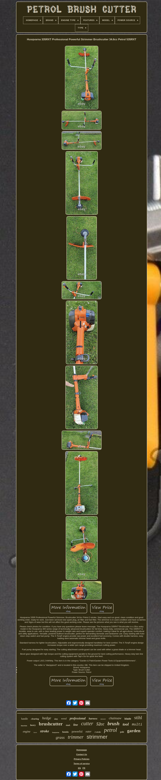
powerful (77, 731)
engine (26, 731)
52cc (100, 724)
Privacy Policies (81, 759)
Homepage (81, 750)
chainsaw (115, 718)
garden (133, 730)
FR (84, 768)
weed (64, 718)
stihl (138, 717)
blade (128, 718)
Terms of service (82, 763)
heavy (33, 725)
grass (60, 737)
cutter (87, 723)
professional (78, 718)
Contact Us (81, 754)
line (75, 724)
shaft (68, 725)
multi (137, 725)
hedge (46, 718)
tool (126, 724)
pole (122, 732)
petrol (110, 730)
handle (24, 718)
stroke (44, 731)
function (24, 726)
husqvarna (55, 732)
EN (79, 768)
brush (114, 723)
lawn (35, 732)
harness (93, 718)
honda (65, 732)
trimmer (75, 737)
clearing (35, 719)
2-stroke (98, 732)
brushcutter (51, 723)
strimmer (97, 737)
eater (89, 731)
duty (56, 719)
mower (103, 719)
